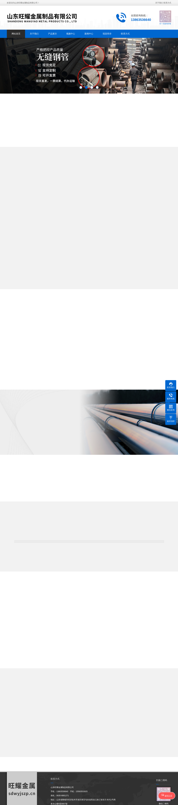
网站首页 (16, 34)
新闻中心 (88, 34)
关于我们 (159, 3)
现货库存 (107, 34)
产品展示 (52, 34)
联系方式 (167, 3)
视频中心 (70, 34)
